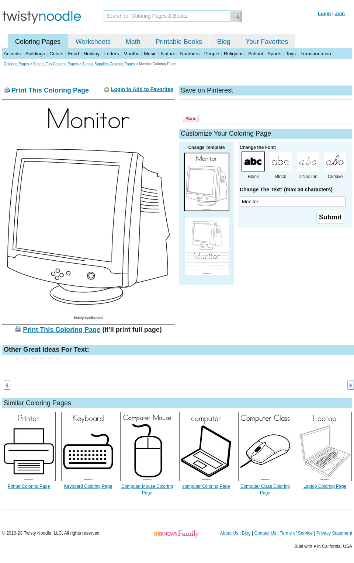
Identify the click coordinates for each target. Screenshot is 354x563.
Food (73, 53)
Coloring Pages (37, 41)
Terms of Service (296, 533)
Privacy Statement (334, 533)
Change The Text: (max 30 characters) (286, 189)
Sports (274, 53)
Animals (12, 53)
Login (324, 13)
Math (133, 41)
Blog (223, 41)
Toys (291, 53)
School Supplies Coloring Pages (108, 64)
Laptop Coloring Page (324, 486)
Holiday (92, 53)
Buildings (35, 53)
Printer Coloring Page (29, 486)
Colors (56, 53)
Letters (111, 53)
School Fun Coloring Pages (55, 64)
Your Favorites (267, 41)
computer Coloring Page (206, 486)
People (211, 53)
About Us (229, 533)
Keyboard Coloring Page (88, 486)
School (255, 53)
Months (131, 53)
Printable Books (179, 41)
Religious (233, 53)
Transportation (315, 53)
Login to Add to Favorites (142, 89)
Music (150, 53)
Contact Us (265, 533)
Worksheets (93, 41)
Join (340, 13)
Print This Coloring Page (50, 90)
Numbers (189, 53)
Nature (168, 53)
